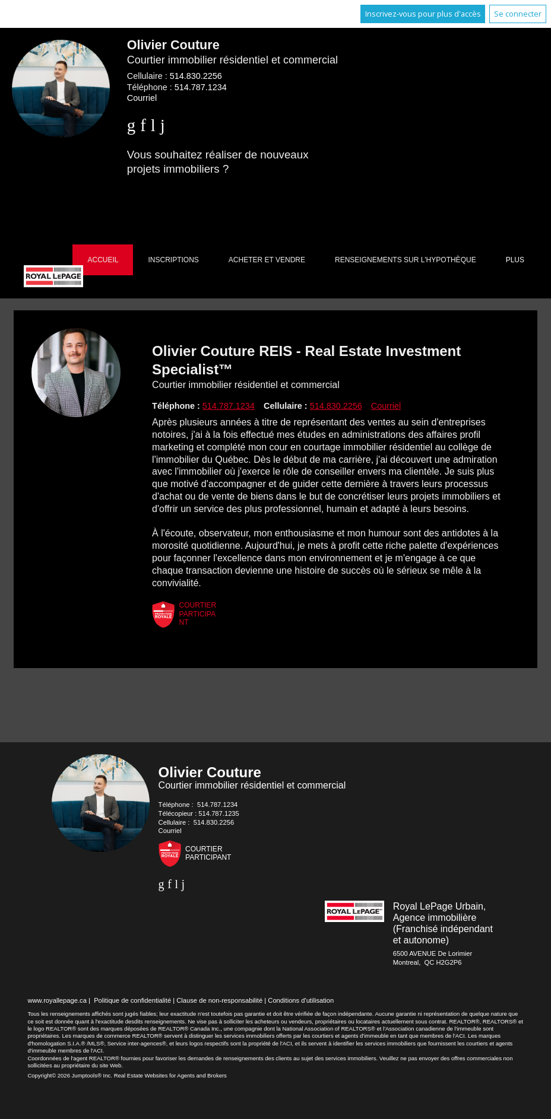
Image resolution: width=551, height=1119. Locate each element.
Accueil (102, 260)
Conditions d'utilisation (301, 1000)
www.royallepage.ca (57, 1000)
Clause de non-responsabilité (219, 1000)
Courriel (142, 98)
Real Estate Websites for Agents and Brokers (170, 1075)
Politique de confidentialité (132, 1000)
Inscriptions (173, 260)
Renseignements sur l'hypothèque (405, 260)
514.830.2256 (196, 76)
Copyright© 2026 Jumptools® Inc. (69, 1075)
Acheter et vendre (267, 260)
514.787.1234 (201, 87)
